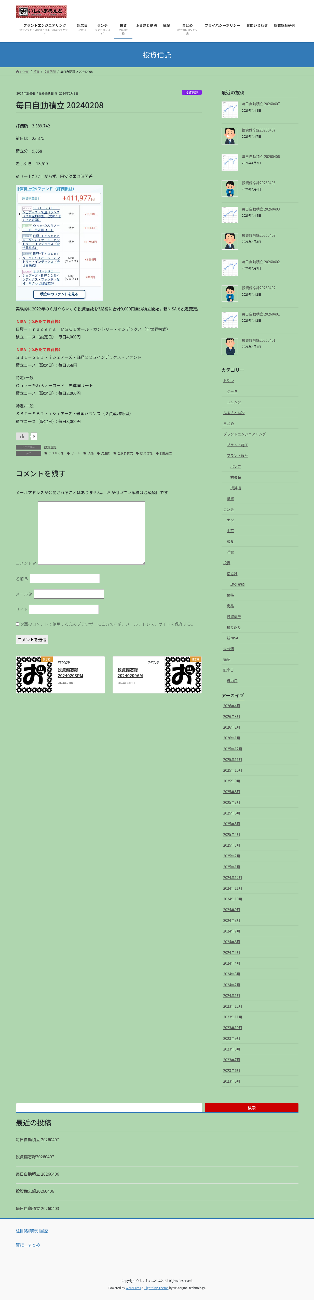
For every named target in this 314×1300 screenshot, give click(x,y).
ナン (230, 519)
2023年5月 (231, 1081)
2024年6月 (231, 941)
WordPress (133, 1287)
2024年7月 (231, 931)
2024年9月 (231, 909)
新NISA (232, 637)
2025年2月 (231, 855)
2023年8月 (231, 1049)
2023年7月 (231, 1059)
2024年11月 (232, 888)
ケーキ (232, 391)
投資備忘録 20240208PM (70, 672)
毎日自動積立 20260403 (261, 209)
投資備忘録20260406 (259, 182)
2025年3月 (231, 845)
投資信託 (191, 92)
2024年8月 (231, 920)
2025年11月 (232, 759)
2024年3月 (231, 973)
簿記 (226, 659)
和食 (230, 541)
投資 (226, 562)
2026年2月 (231, 727)
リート (75, 453)
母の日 (232, 680)
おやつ (228, 380)
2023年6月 (231, 1070)
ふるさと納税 (234, 412)
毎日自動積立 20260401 (261, 314)
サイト (22, 609)
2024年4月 (231, 963)
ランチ (228, 509)
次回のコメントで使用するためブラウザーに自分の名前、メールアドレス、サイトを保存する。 (107, 624)
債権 (91, 453)
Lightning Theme (156, 1287)
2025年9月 (231, 780)
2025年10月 (232, 770)
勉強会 (235, 477)
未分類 (228, 648)
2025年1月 (231, 866)
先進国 (105, 453)
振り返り (234, 627)
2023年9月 (231, 1038)
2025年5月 (231, 823)
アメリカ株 (56, 453)
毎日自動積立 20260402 (261, 261)
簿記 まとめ (28, 1245)
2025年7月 (231, 802)
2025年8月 (231, 791)
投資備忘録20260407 (259, 130)
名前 (22, 578)
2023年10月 (232, 1027)
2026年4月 (231, 705)
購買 (230, 498)
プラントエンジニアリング (244, 434)
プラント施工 (237, 444)
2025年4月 (231, 834)
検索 (252, 1108)
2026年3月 (231, 716)
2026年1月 (231, 737)
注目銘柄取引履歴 (32, 1231)
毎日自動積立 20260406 (261, 156)
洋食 (230, 552)
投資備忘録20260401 (259, 340)
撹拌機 (235, 487)
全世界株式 (125, 453)
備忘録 (232, 573)
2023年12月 (232, 1006)
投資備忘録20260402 (259, 287)
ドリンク (234, 401)
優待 (230, 595)
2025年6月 (231, 813)
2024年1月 (231, 995)
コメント (26, 563)
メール (24, 594)
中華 (230, 530)
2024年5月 (231, 952)
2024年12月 (232, 877)
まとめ (228, 423)
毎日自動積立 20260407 (261, 103)
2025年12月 (232, 748)
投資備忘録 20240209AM (130, 672)
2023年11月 (232, 1016)
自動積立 (166, 453)
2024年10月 (232, 898)
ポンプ (235, 466)
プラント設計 (237, 455)
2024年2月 (231, 984)
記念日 (228, 670)
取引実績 (237, 584)
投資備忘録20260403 (259, 235)
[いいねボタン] (22, 436)
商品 (230, 605)
